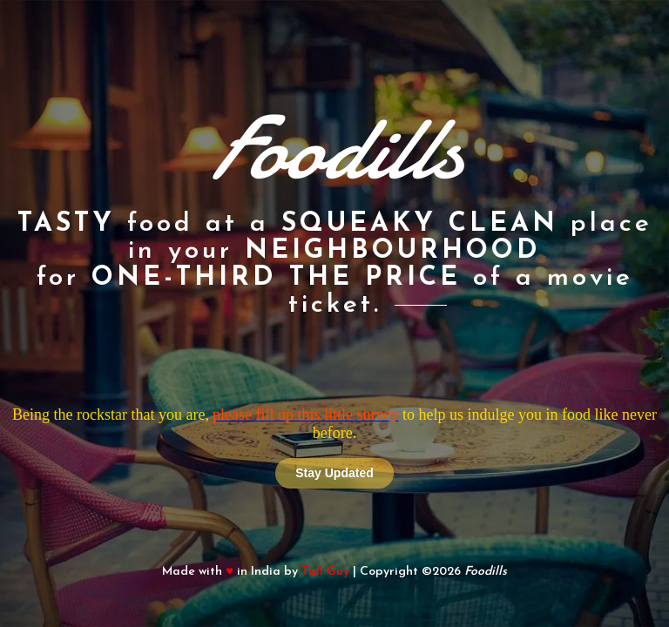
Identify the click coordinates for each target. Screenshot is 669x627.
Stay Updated (334, 473)
